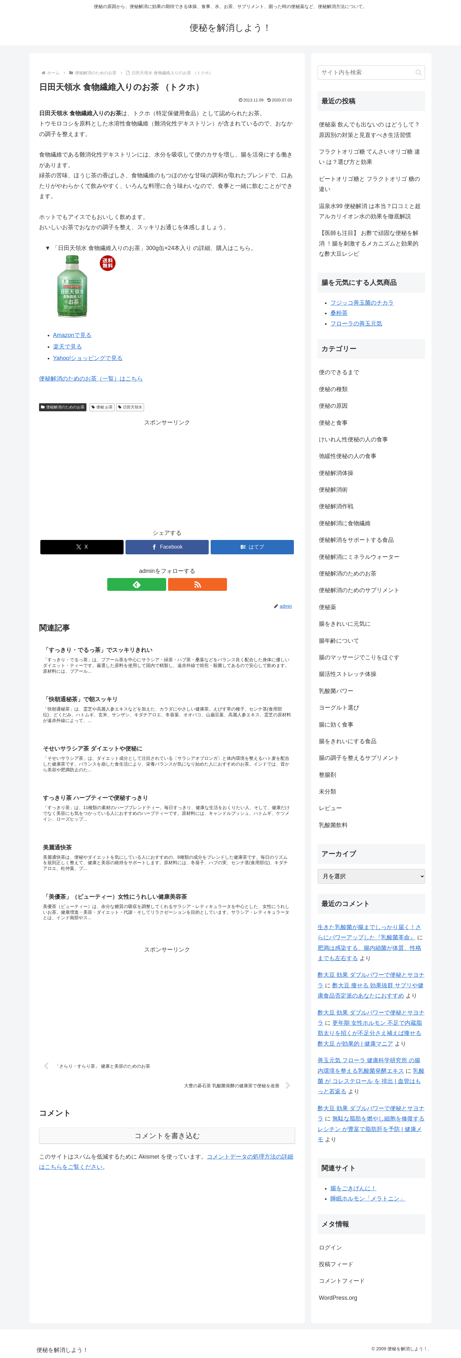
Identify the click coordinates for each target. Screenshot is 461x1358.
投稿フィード (336, 1264)
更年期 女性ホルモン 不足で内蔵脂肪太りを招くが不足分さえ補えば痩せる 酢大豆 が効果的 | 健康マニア (370, 1033)
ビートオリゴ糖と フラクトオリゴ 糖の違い (369, 184)
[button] (418, 72)
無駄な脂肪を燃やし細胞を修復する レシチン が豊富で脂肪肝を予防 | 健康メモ (371, 1129)
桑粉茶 (339, 313)
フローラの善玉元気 (356, 323)
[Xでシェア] (82, 547)
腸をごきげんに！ (353, 1188)
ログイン (330, 1247)
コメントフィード (342, 1281)
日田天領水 (130, 407)
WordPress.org (338, 1298)
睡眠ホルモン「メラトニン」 (367, 1198)
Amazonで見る (72, 335)
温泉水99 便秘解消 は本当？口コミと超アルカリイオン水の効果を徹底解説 (370, 211)
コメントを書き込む (167, 1144)
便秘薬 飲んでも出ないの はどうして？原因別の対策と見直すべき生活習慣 (369, 129)
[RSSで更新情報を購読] (174, 584)
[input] (371, 72)
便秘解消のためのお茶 (63, 407)
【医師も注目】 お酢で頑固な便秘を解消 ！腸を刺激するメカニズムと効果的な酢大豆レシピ (368, 243)
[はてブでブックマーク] (252, 547)
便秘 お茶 (102, 407)
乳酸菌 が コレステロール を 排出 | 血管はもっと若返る (371, 1081)
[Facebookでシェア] (167, 547)
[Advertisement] (167, 473)
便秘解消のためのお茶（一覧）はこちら (91, 378)
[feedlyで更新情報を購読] (159, 584)
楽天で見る (67, 346)
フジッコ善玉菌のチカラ (362, 303)
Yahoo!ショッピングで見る (88, 358)
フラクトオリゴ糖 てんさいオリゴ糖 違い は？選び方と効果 (369, 157)
